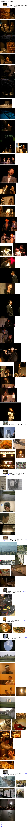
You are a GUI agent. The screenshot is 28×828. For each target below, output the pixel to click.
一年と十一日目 (6, 474)
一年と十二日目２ (6, 6)
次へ (1, 824)
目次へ (1, 826)
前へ (1, 822)
